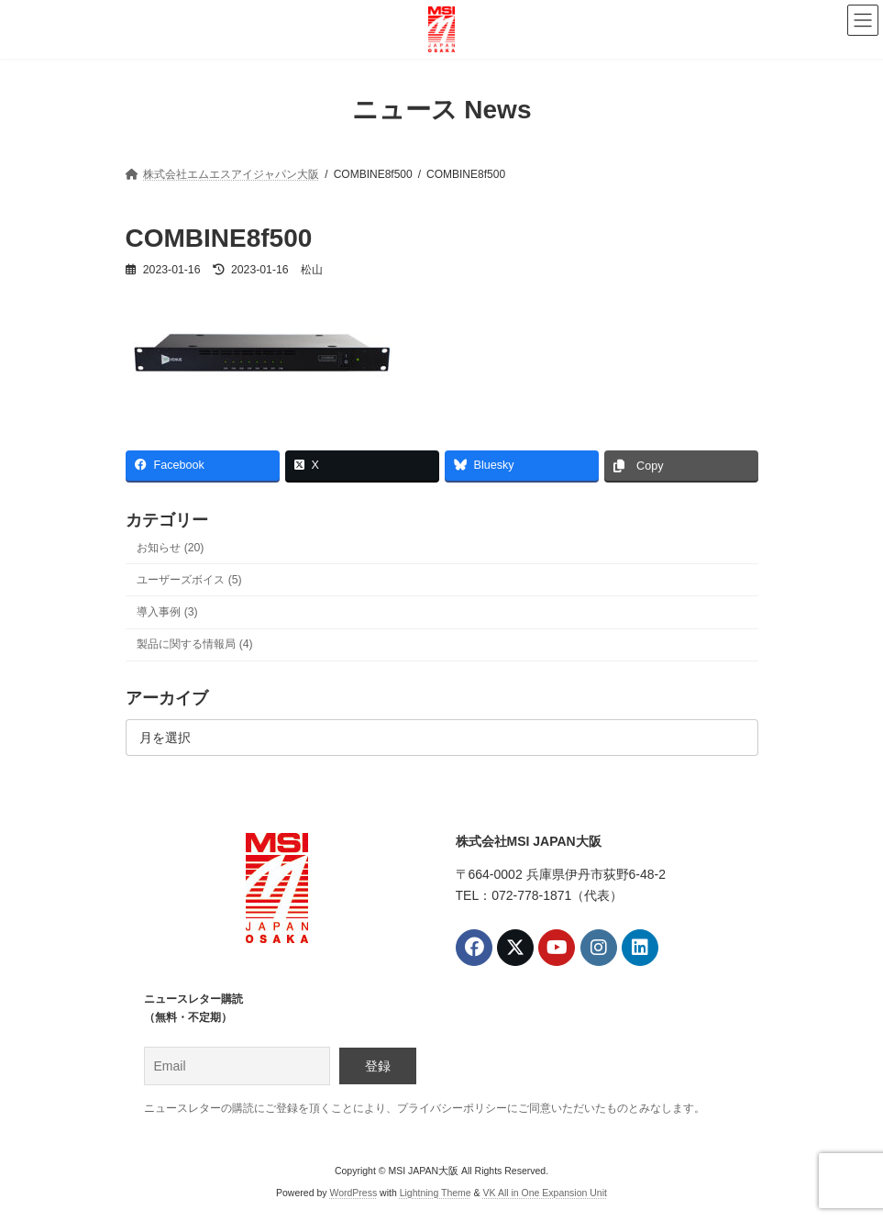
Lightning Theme (435, 1193)
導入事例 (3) (167, 611)
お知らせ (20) (170, 547)
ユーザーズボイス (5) (189, 579)
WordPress (353, 1193)
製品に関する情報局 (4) (194, 644)
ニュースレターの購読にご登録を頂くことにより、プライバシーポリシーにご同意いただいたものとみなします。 (424, 1108)
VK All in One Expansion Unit (545, 1193)
